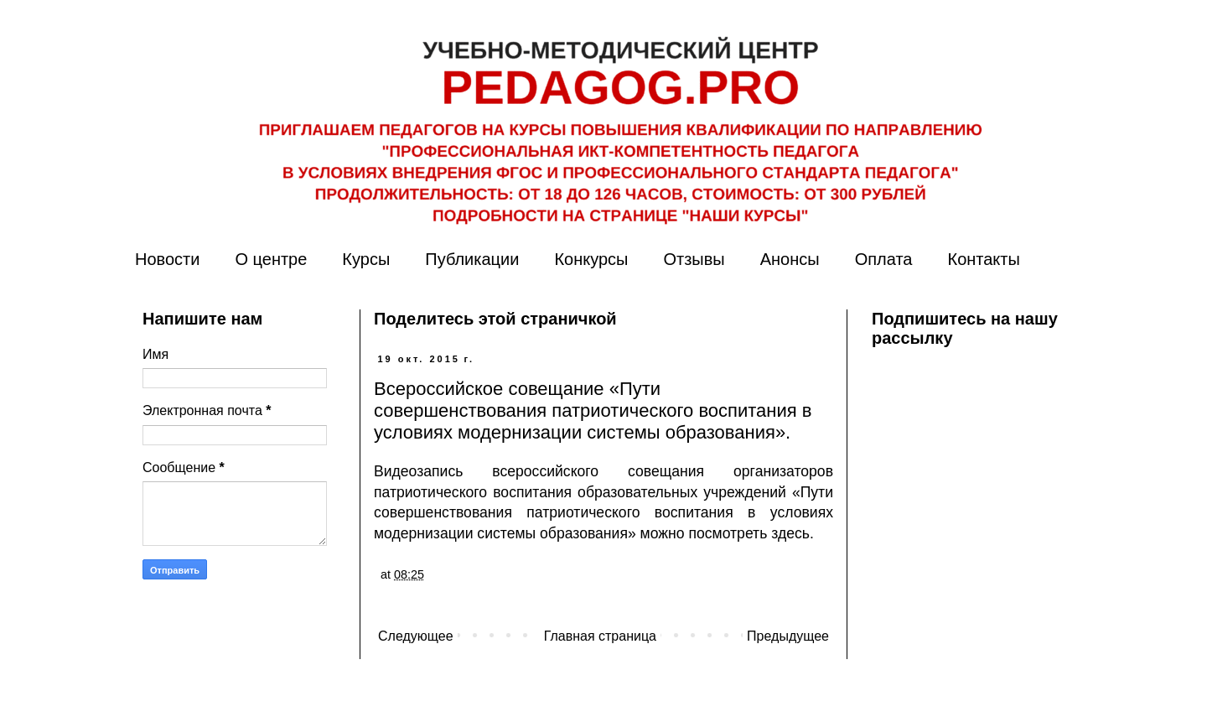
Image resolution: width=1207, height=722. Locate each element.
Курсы (366, 259)
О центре (271, 259)
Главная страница (600, 636)
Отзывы (693, 259)
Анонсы (790, 259)
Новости (167, 259)
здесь (790, 533)
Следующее (415, 636)
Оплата (884, 259)
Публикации (472, 259)
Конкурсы (591, 259)
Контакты (983, 259)
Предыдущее (788, 636)
